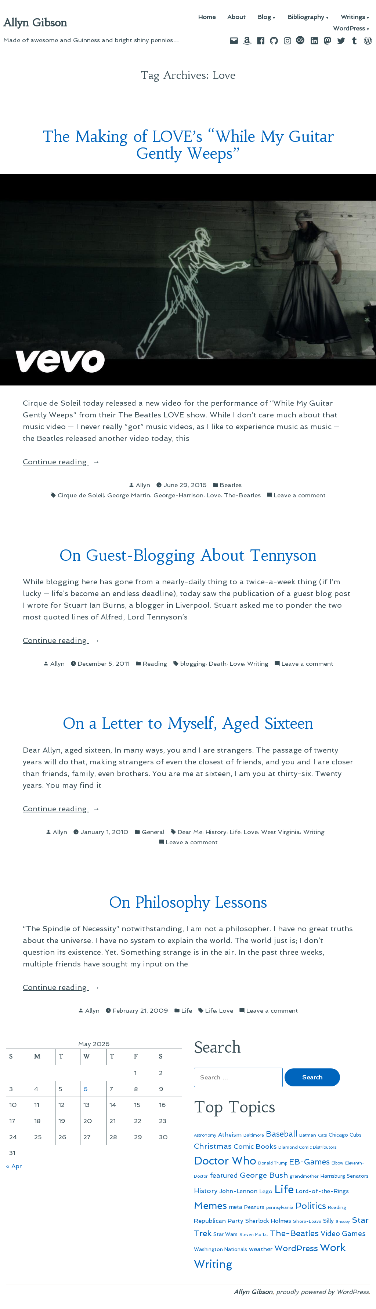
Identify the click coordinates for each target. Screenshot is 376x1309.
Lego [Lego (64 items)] (265, 1191)
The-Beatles (242, 495)
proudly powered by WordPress (322, 1291)
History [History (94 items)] (205, 1191)
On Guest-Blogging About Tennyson (188, 555)
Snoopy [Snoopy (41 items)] (343, 1221)
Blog (264, 17)
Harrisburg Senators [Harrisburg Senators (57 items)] (345, 1176)
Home (207, 17)
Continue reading (71, 462)
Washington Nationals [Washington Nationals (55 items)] (220, 1249)
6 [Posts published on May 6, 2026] (85, 1089)
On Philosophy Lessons (188, 902)
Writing (257, 663)
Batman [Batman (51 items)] (307, 1135)
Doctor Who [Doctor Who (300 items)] (225, 1161)
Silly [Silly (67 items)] (328, 1221)
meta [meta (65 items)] (235, 1207)
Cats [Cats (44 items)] (322, 1135)
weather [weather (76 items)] (260, 1249)
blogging (193, 663)
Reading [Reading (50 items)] (337, 1207)
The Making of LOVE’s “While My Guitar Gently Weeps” (188, 145)
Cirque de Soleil (81, 495)
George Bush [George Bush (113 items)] (264, 1175)
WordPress (349, 29)
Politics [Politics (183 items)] (310, 1205)
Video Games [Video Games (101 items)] (343, 1233)
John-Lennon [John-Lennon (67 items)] (238, 1191)
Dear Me (190, 832)
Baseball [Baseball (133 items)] (281, 1133)
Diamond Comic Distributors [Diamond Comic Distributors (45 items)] (307, 1147)
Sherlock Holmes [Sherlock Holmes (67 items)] (268, 1221)
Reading (155, 663)
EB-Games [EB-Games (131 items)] (309, 1161)
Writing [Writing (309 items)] (213, 1264)
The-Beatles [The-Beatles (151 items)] (294, 1233)
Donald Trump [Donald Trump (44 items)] (272, 1163)
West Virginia (280, 832)
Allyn (143, 485)
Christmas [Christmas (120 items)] (213, 1146)
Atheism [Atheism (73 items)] (230, 1134)
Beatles (231, 485)
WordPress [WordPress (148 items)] (296, 1248)
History (216, 832)
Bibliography (306, 17)
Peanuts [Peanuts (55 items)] (254, 1207)
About (236, 17)
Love (214, 495)
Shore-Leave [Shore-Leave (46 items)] (307, 1221)
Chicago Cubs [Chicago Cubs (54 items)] (345, 1135)
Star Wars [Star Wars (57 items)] (225, 1234)
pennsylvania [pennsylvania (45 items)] (279, 1207)
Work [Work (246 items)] (333, 1247)
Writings (353, 17)
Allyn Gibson (35, 22)
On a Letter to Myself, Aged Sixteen (188, 723)
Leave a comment (300, 495)
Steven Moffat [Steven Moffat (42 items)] (253, 1234)
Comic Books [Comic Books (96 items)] (255, 1146)
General (153, 832)
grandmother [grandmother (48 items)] (304, 1176)
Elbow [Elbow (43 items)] (337, 1163)
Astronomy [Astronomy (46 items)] (205, 1135)
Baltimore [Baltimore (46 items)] (253, 1135)
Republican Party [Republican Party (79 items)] (218, 1220)
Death (218, 663)
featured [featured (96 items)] (224, 1175)
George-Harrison (178, 495)
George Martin (128, 495)
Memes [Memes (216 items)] (210, 1205)
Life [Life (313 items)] (284, 1189)
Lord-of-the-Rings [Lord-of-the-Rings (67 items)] (322, 1191)
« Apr (14, 1166)
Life (235, 832)
